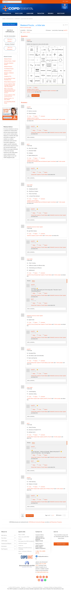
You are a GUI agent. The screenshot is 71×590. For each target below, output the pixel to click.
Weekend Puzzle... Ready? (10, 61)
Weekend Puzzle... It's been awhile (9, 99)
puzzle (24, 32)
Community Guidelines (37, 587)
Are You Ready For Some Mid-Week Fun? (9, 79)
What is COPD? (21, 534)
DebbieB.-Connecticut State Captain (58, 132)
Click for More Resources (9, 24)
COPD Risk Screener (22, 543)
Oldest (33, 280)
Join (63, 1)
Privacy (28, 587)
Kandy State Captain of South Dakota (39, 132)
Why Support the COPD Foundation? (26, 541)
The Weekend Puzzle (8, 68)
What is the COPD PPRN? (23, 537)
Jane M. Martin (35, 89)
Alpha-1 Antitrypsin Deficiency (25, 551)
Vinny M (33, 275)
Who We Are (4, 535)
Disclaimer (23, 587)
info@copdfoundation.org (42, 572)
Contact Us (20, 545)
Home (3, 18)
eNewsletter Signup (61, 544)
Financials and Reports (6, 543)
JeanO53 (65, 30)
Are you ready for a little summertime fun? (9, 95)
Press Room (3, 538)
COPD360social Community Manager (36, 522)
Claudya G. (29, 89)
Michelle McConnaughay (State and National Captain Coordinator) (41, 90)
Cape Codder (51, 362)
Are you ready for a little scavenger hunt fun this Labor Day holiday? (9, 85)
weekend (28, 32)
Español (20, 553)
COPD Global (4, 540)
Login (67, 1)
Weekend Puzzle (7, 59)
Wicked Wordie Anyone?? (9, 81)
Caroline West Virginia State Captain (35, 398)
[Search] (12, 2)
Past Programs (4, 549)
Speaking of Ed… (8, 76)
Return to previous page (25, 27)
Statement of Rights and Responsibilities (53, 587)
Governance (4, 546)
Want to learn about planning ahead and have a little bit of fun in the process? (9, 90)
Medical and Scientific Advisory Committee (25, 548)
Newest (28, 280)
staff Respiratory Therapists (56, 522)
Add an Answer (35, 95)
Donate (65, 6)
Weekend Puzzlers (8, 66)
